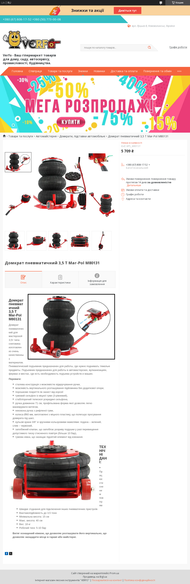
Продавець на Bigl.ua (95, 576)
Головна (17, 71)
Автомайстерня (46, 136)
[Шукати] (149, 47)
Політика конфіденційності (139, 580)
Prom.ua (114, 573)
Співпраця (35, 71)
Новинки (99, 71)
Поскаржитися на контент (107, 580)
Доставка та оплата (124, 71)
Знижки (83, 71)
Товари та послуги (60, 71)
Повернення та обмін (157, 71)
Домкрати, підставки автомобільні (82, 136)
